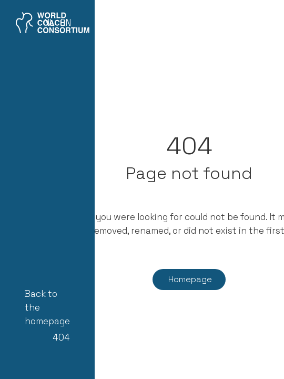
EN (65, 22)
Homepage (190, 279)
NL (49, 22)
